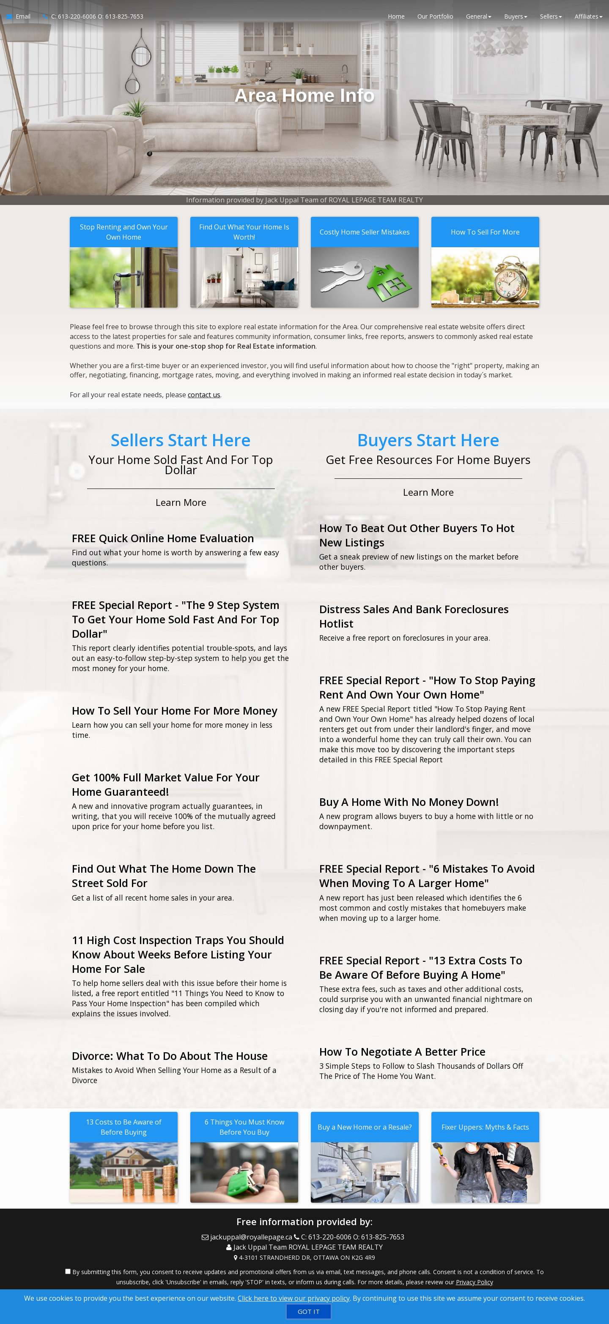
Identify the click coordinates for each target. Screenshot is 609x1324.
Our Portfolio (435, 17)
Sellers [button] (551, 17)
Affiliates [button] (589, 17)
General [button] (478, 17)
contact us (204, 394)
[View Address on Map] (304, 1255)
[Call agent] (90, 16)
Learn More (181, 501)
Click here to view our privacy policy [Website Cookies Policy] (294, 1298)
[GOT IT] (308, 1311)
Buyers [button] (515, 17)
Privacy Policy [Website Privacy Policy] (474, 1280)
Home (396, 17)
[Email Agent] (21, 16)
